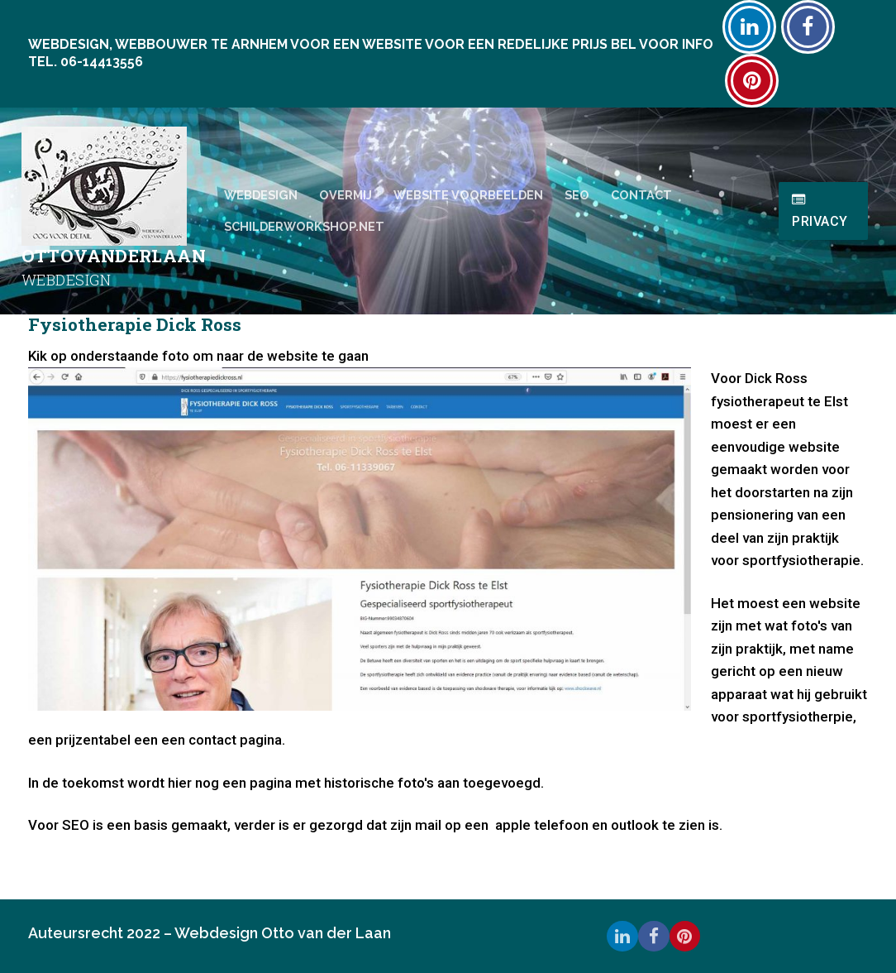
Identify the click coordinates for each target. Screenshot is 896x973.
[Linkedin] (749, 27)
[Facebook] (808, 27)
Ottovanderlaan (114, 256)
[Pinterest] (752, 81)
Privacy (820, 211)
